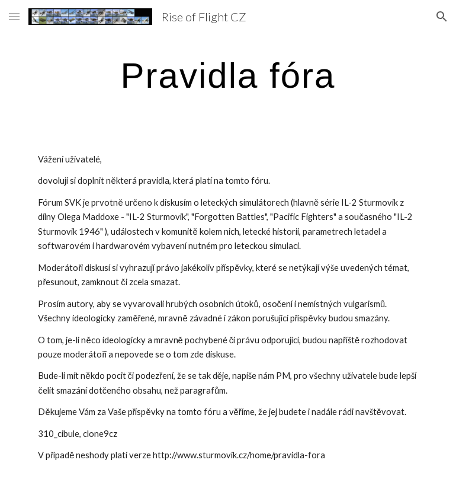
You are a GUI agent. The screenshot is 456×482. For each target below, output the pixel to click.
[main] (228, 75)
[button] (14, 16)
